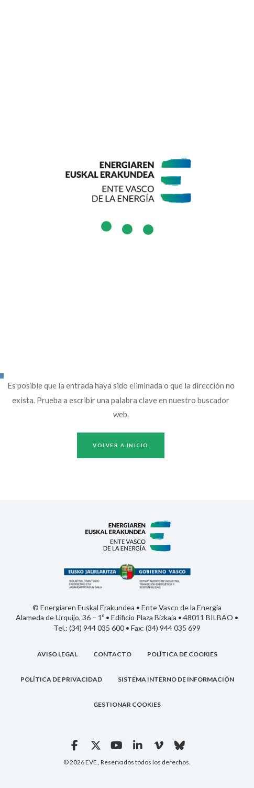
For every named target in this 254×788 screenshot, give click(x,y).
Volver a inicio (121, 445)
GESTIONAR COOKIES (127, 704)
